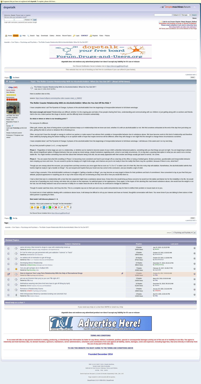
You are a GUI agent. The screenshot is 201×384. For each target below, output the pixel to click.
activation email (21, 17)
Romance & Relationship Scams (31, 289)
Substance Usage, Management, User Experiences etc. (45, 249)
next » (194, 74)
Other (37, 270)
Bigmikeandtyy (31, 270)
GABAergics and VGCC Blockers (44, 265)
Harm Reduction (39, 254)
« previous (188, 74)
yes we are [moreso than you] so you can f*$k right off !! (40, 278)
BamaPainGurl (159, 259)
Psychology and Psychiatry (36, 275)
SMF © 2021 (100, 364)
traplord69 (158, 270)
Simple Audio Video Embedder (101, 366)
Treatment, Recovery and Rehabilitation (44, 259)
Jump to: (169, 232)
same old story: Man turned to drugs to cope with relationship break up (45, 247)
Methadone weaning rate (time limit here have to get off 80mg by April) (45, 283)
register (28, 15)
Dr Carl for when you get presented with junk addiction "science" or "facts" (46, 252)
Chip (10, 87)
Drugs (31, 280)
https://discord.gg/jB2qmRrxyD (117, 66)
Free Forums (96, 368)
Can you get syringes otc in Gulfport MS (34, 268)
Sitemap (103, 368)
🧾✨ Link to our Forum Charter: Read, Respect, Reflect (178, 21)
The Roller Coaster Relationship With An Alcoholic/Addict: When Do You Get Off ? (65, 87)
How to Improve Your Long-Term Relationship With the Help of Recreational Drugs (51, 273)
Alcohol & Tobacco (34, 296)
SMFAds (88, 368)
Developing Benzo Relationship (31, 263)
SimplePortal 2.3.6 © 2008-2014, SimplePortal (100, 380)
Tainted (29, 285)
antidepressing (31, 265)
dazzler (29, 249)
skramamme (30, 254)
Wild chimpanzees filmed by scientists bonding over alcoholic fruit (43, 294)
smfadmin (30, 291)
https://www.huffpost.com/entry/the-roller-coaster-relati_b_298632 (59, 98)
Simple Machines (109, 364)
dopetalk (9, 7)
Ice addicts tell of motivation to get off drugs (35, 258)
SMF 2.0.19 (92, 364)
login (22, 15)
